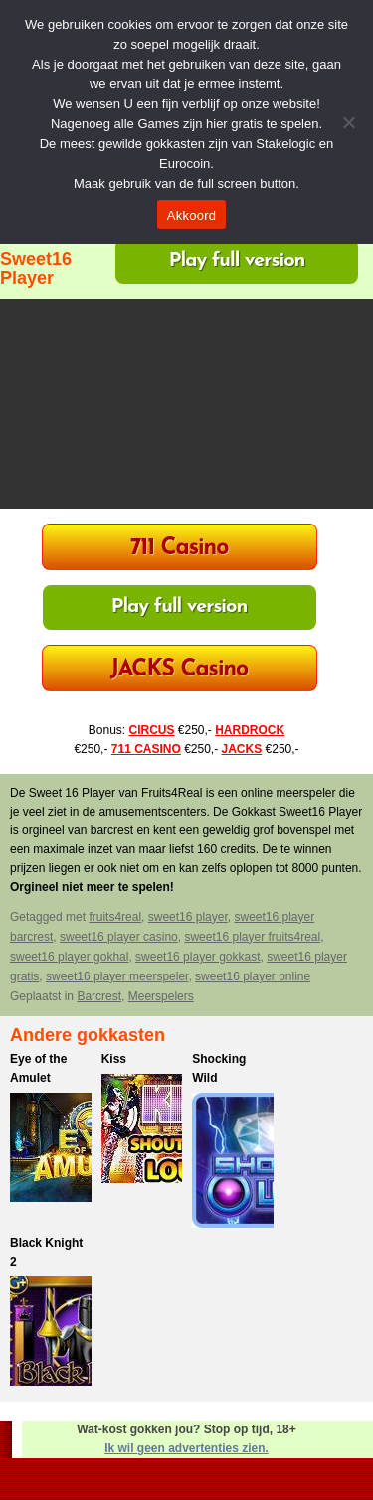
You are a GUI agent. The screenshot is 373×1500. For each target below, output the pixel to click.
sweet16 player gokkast (197, 957)
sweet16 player (188, 917)
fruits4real (115, 917)
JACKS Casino (179, 670)
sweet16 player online (252, 976)
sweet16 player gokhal (69, 957)
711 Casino (179, 548)
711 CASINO (146, 749)
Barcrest (99, 996)
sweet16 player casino (119, 937)
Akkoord (191, 215)
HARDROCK (249, 730)
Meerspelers (161, 996)
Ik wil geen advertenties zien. (186, 1448)
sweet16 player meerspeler (117, 976)
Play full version (237, 261)
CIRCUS (151, 730)
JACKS (242, 749)
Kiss (113, 1059)
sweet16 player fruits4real (252, 937)
